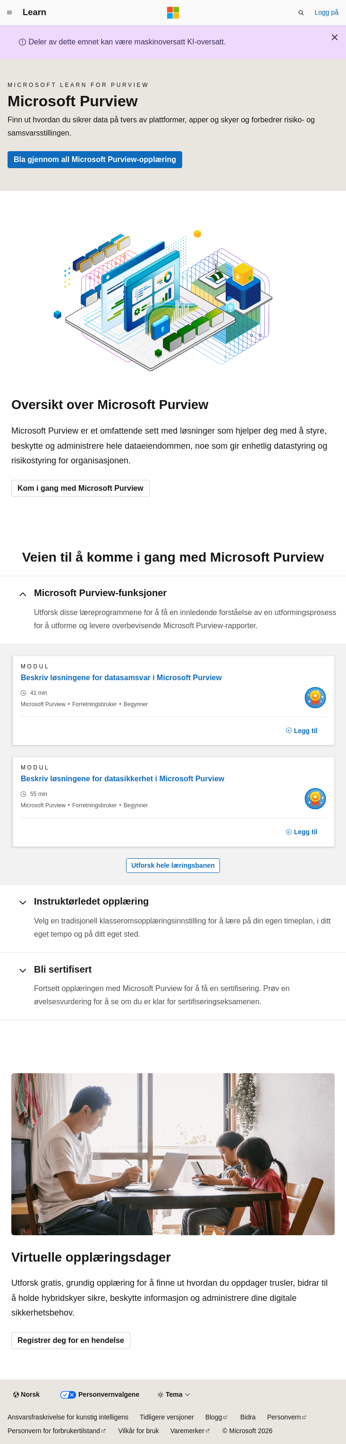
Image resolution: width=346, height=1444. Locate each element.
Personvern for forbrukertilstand (54, 1431)
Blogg (213, 1417)
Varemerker (187, 1431)
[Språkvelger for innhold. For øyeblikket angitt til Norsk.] (26, 1394)
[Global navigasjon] (9, 12)
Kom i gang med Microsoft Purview (80, 488)
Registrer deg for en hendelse (70, 1340)
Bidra (248, 1417)
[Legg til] (301, 731)
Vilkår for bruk (138, 1431)
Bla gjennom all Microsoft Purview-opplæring (95, 159)
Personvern (284, 1417)
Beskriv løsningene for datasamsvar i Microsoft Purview (121, 678)
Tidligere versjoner (167, 1417)
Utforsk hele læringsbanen (173, 865)
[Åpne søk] (301, 12)
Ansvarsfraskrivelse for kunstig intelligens (68, 1417)
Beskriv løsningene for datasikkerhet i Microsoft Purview (122, 779)
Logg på (326, 12)
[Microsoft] (173, 13)
